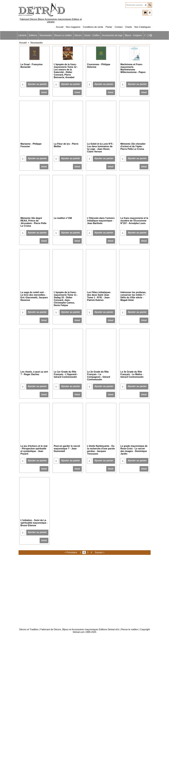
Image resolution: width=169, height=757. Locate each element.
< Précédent (70, 665)
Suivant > (100, 665)
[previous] (148, 35)
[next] (150, 35)
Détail (44, 106)
